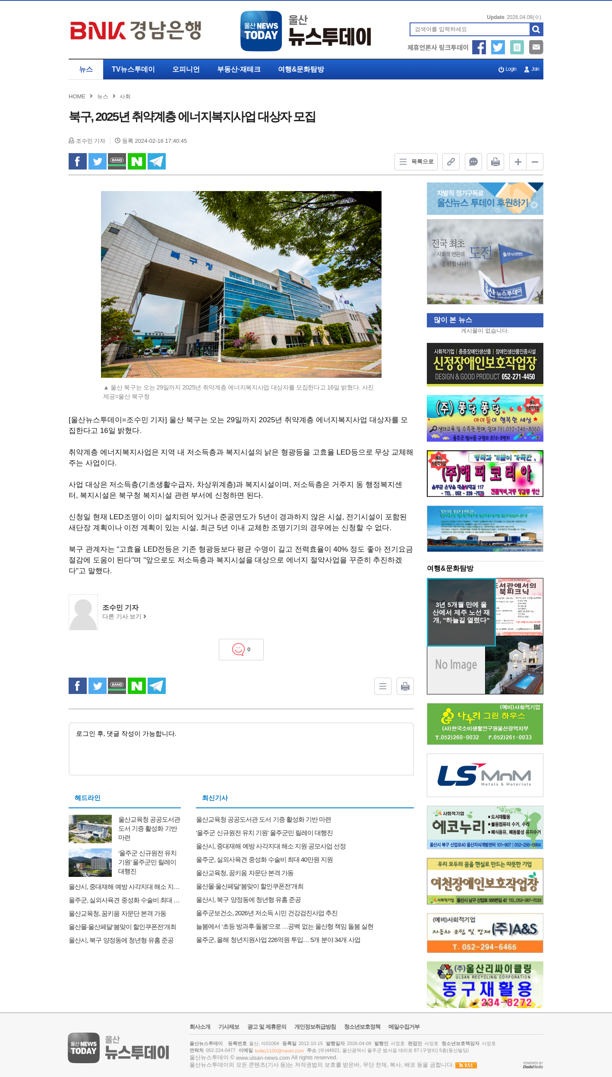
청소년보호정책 (362, 1027)
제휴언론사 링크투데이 (438, 47)
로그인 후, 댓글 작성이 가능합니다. (241, 748)
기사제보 (517, 47)
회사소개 (199, 1027)
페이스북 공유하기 (479, 47)
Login (511, 69)
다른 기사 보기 (124, 616)
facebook (78, 161)
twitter (97, 161)
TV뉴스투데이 (133, 69)
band (117, 161)
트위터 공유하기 (498, 47)
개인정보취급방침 (315, 1027)
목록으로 (414, 162)
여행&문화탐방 (301, 69)
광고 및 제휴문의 (266, 1027)
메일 (536, 47)
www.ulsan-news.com (263, 1058)
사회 (125, 96)
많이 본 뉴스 (449, 319)
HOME (77, 96)
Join (535, 69)
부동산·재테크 (238, 69)
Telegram (157, 161)
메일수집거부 (404, 1027)
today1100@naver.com (279, 1050)
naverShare (137, 161)
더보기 (530, 569)
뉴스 (86, 69)
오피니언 (186, 69)
